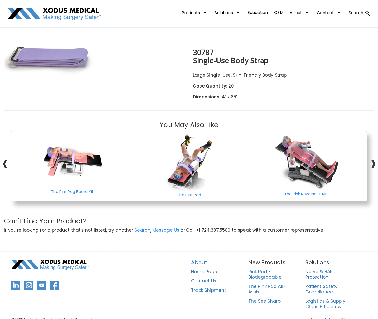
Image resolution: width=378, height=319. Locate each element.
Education (258, 13)
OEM (278, 13)
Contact (329, 12)
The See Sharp (264, 301)
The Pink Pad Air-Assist (267, 289)
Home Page (204, 272)
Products (194, 12)
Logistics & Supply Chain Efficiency (325, 304)
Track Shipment (208, 290)
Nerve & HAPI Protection (319, 274)
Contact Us (203, 281)
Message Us (165, 230)
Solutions (228, 12)
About (300, 12)
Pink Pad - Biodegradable (265, 274)
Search (360, 13)
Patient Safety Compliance (321, 289)
